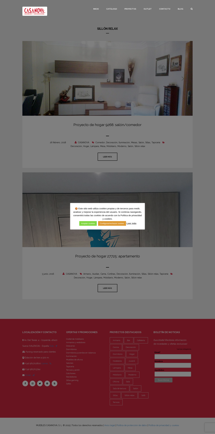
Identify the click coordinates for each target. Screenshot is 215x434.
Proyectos (130, 9)
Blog (180, 9)
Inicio (96, 9)
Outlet (148, 9)
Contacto (164, 9)
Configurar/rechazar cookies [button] (112, 223)
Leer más (131, 223)
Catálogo (111, 9)
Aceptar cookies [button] (88, 223)
